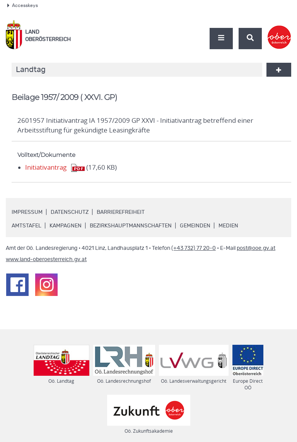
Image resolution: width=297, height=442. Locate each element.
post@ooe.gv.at (256, 248)
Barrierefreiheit (121, 212)
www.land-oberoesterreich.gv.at (46, 259)
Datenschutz (70, 212)
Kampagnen (66, 226)
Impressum (27, 212)
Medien (228, 226)
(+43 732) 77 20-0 (193, 248)
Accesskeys (22, 5)
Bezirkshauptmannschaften (131, 226)
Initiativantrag (46, 167)
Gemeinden (195, 226)
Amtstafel (26, 226)
